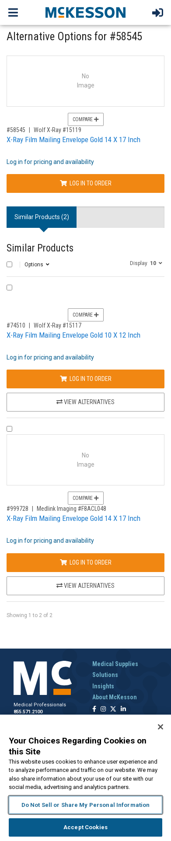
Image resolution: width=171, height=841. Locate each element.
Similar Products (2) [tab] (41, 216)
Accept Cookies (85, 827)
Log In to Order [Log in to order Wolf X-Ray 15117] (86, 378)
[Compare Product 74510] (9, 287)
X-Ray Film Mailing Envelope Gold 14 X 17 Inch (73, 139)
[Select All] (9, 264)
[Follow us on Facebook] (94, 709)
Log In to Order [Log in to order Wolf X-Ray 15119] (86, 183)
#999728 (17, 508)
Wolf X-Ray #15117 (57, 325)
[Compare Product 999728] (9, 429)
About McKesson (114, 697)
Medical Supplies (115, 663)
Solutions (105, 674)
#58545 (16, 129)
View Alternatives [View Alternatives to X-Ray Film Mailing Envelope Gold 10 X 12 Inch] (85, 401)
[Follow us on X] (113, 709)
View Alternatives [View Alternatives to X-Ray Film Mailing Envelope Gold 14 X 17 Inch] (85, 585)
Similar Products (40, 248)
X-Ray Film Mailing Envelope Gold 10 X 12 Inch (73, 335)
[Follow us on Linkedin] (123, 709)
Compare (86, 119)
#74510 (16, 325)
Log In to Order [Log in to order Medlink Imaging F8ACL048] (86, 562)
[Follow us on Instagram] (103, 709)
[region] (85, 778)
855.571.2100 (28, 712)
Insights (103, 686)
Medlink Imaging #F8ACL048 (71, 508)
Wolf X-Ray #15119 (57, 129)
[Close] (160, 726)
